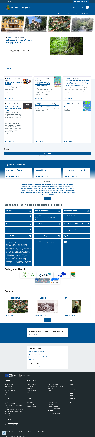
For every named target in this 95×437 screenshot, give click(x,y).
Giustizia (30, 188)
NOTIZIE (9, 37)
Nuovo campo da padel (70, 107)
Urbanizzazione (44, 194)
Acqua (23, 184)
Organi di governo (8, 388)
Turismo (73, 192)
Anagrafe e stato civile (31, 384)
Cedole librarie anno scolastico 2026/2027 (13, 83)
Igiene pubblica (37, 188)
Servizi (26, 13)
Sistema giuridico (39, 192)
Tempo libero (59, 13)
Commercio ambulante (36, 186)
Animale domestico (30, 184)
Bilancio (60, 184)
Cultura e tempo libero (31, 390)
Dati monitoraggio (9, 431)
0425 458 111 (12, 407)
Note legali (50, 404)
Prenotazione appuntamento (54, 413)
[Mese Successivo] (85, 153)
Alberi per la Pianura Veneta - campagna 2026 (19, 41)
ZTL (49, 194)
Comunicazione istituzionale (47, 186)
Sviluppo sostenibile (58, 192)
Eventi (71, 395)
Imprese (53, 188)
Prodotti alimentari (63, 190)
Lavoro (71, 188)
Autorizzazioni (30, 386)
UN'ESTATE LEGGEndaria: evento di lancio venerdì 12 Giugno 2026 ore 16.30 (42, 84)
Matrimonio (23, 190)
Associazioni (55, 184)
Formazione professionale (68, 186)
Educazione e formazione (32, 392)
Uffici (6, 395)
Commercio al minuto (26, 186)
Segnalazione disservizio (53, 411)
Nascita (35, 190)
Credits (29, 431)
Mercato (28, 190)
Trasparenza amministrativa (71, 13)
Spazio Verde (46, 192)
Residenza (22, 192)
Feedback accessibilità (31, 406)
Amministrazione (10, 13)
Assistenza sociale (48, 184)
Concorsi (55, 186)
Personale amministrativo (10, 390)
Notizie (71, 384)
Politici (6, 392)
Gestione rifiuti (25, 188)
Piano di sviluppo (51, 190)
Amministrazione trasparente (54, 408)
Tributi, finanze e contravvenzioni (55, 386)
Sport (52, 192)
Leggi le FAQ (51, 410)
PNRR (52, 194)
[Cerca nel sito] (87, 7)
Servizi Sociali (51, 388)
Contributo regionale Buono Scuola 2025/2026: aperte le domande (13, 108)
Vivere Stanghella (35, 13)
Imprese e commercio (53, 384)
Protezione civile (71, 190)
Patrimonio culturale (43, 190)
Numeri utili (7, 415)
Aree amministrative (9, 384)
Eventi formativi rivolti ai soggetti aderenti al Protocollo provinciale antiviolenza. (47, 106)
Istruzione (67, 188)
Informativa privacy (52, 402)
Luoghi (71, 393)
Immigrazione (43, 188)
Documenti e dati (8, 386)
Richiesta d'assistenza (53, 415)
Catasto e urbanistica (31, 388)
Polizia (57, 190)
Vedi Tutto (47, 320)
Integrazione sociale (60, 188)
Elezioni (60, 186)
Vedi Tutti (47, 199)
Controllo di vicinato (52, 390)
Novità (19, 13)
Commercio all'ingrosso (68, 184)
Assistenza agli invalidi (39, 184)
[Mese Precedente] (9, 153)
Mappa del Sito (40, 431)
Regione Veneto (9, 1)
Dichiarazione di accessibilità (54, 406)
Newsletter (72, 404)
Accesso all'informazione (48, 13)
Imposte (49, 188)
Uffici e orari (7, 413)
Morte (32, 190)
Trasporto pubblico (67, 192)
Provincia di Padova (31, 404)
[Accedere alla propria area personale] (81, 1)
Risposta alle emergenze (30, 192)
